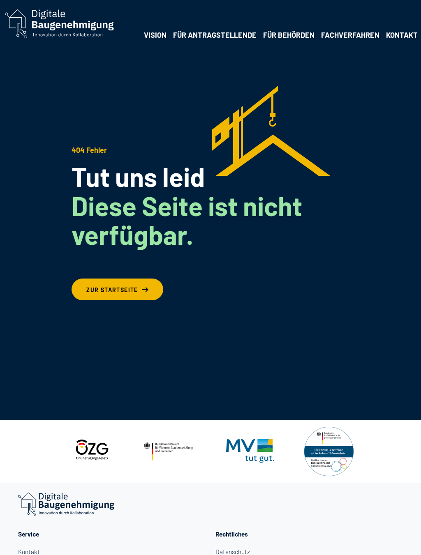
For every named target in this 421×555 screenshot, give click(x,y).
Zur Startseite (112, 289)
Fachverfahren (350, 34)
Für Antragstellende (215, 34)
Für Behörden (289, 34)
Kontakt (402, 34)
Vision (155, 34)
